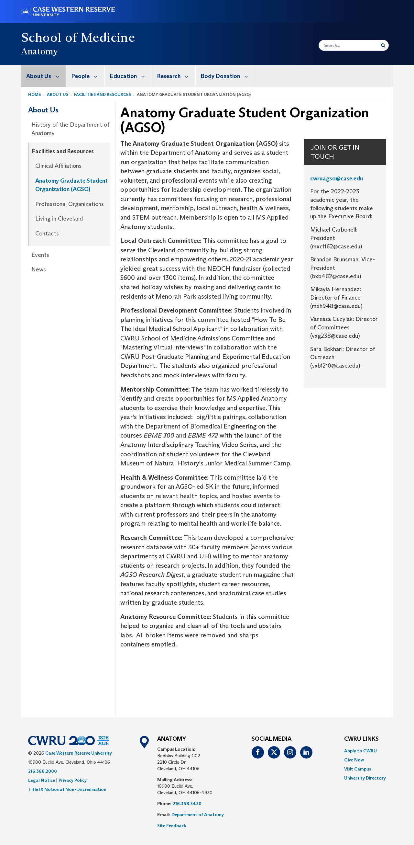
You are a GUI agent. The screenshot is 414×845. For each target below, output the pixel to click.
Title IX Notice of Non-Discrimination (67, 789)
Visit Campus (357, 769)
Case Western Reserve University (78, 753)
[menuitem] (43, 76)
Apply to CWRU (360, 751)
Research (176, 76)
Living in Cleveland (59, 218)
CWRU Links (361, 739)
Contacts (47, 233)
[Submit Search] (383, 45)
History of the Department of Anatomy (70, 129)
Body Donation (228, 76)
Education (131, 76)
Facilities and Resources (102, 94)
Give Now (354, 760)
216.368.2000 (42, 771)
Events (40, 254)
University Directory (365, 778)
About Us (46, 76)
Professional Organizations (69, 204)
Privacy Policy (73, 780)
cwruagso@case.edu (336, 178)
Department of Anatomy (197, 814)
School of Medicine (78, 37)
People (87, 76)
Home (34, 94)
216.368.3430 (187, 803)
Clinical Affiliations (58, 165)
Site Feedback (171, 825)
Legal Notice (41, 780)
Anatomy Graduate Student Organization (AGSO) (71, 185)
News (38, 269)
